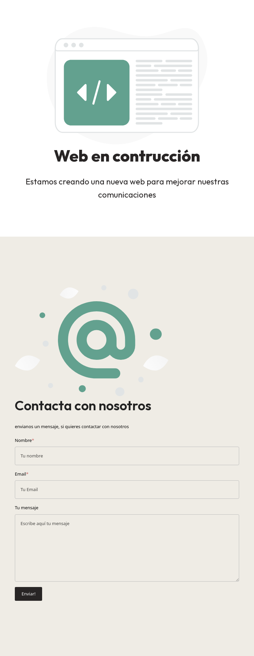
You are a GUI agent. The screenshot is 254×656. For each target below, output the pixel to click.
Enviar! (28, 594)
